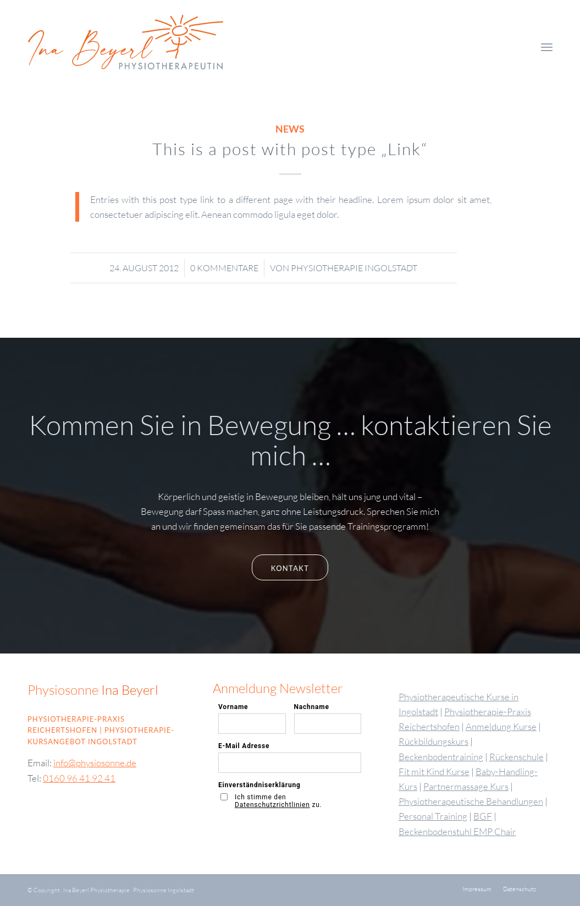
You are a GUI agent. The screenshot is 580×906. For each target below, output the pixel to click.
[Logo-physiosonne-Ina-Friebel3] (144, 47)
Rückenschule (516, 756)
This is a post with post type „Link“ (290, 149)
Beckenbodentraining (441, 756)
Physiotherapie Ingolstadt (354, 267)
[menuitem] (547, 47)
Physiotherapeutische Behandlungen (471, 801)
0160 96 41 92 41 (79, 778)
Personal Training (433, 816)
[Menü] (547, 47)
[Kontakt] (290, 567)
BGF (482, 816)
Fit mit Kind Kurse (434, 771)
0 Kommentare (224, 267)
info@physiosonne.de (94, 762)
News (290, 129)
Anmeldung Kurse (501, 726)
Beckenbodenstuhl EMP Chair (457, 831)
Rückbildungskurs (433, 741)
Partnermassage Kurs (466, 786)
